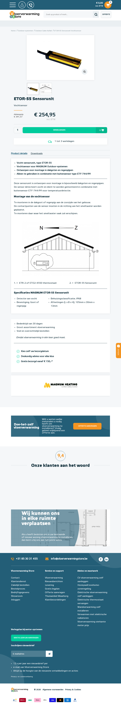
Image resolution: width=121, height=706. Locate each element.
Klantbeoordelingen (55, 600)
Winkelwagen (107, 4)
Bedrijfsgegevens (20, 592)
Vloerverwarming (54, 578)
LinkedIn (106, 559)
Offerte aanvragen (106, 16)
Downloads (37, 153)
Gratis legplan (52, 589)
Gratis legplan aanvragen (26, 638)
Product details (19, 153)
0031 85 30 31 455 (30, 4)
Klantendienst (18, 581)
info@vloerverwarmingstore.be (69, 559)
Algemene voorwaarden (53, 690)
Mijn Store (22, 4)
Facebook (101, 559)
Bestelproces (18, 589)
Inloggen (15, 600)
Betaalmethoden (45, 699)
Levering (49, 585)
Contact (15, 578)
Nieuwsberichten (54, 581)
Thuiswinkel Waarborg (56, 596)
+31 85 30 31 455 (27, 559)
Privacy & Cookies (73, 690)
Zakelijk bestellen (20, 585)
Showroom (17, 596)
